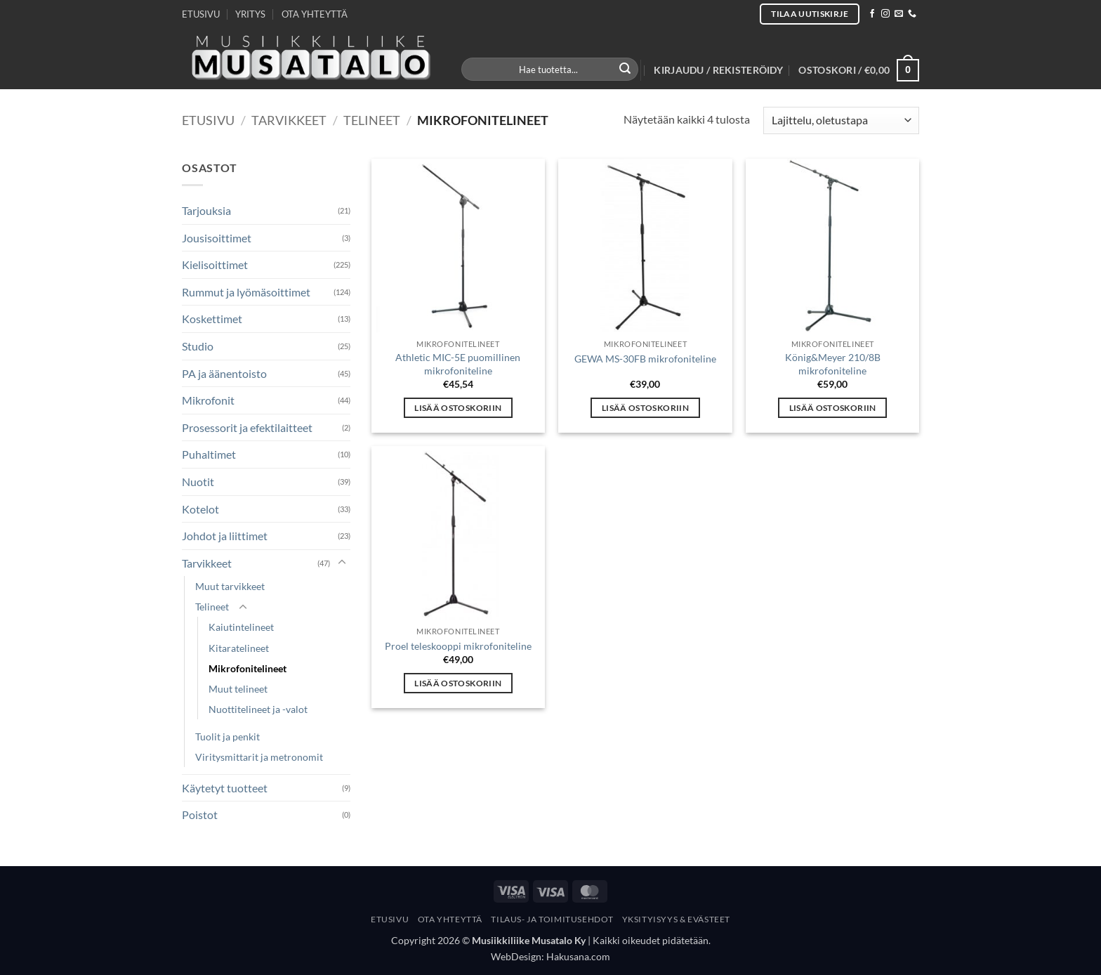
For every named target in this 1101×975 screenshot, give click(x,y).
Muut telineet (238, 689)
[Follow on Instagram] (885, 14)
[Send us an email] (899, 14)
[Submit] (626, 69)
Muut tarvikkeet (230, 586)
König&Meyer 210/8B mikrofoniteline (833, 364)
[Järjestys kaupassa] (841, 120)
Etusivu (208, 120)
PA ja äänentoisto (224, 373)
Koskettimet (212, 318)
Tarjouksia (206, 210)
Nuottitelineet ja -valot (258, 709)
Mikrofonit (208, 400)
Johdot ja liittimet (225, 535)
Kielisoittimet (215, 264)
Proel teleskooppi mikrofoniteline (458, 646)
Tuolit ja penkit (227, 736)
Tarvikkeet (289, 120)
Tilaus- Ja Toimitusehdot (552, 919)
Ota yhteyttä (450, 919)
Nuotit (198, 481)
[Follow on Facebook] (872, 14)
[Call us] (912, 14)
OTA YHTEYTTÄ (315, 14)
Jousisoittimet (216, 237)
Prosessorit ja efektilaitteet (247, 427)
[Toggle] (342, 562)
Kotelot (200, 509)
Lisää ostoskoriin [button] (457, 407)
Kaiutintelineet (241, 627)
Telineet (371, 120)
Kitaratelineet (239, 648)
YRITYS (250, 14)
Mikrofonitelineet (247, 668)
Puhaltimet (209, 454)
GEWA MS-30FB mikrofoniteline (645, 359)
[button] (718, 70)
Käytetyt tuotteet (225, 787)
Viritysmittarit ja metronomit (259, 757)
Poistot (200, 814)
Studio (197, 346)
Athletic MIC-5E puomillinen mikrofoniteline (457, 364)
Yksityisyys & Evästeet (676, 919)
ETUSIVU (201, 14)
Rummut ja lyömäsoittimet (246, 292)
